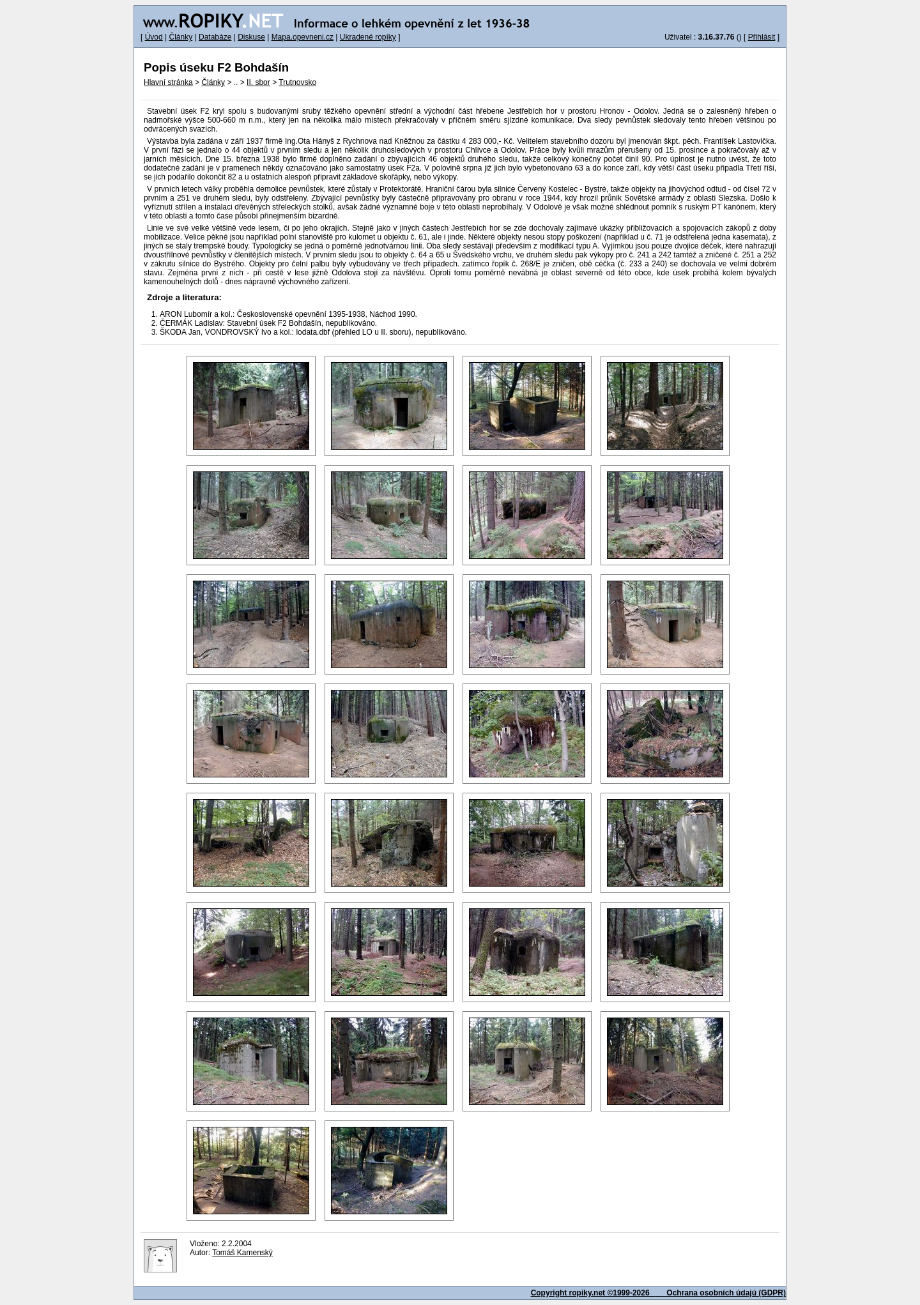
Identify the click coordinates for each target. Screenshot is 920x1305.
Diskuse (251, 37)
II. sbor (258, 82)
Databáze (215, 37)
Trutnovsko (297, 82)
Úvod (154, 37)
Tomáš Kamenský (242, 1252)
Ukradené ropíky (368, 37)
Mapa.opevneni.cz (303, 37)
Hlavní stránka (168, 82)
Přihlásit (762, 37)
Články (180, 37)
